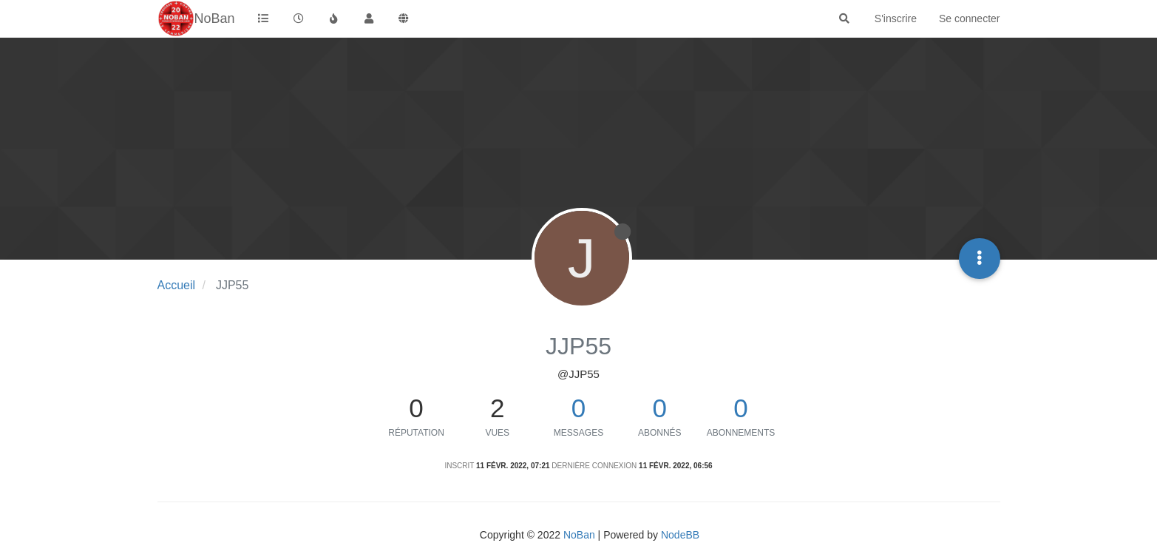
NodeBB (680, 535)
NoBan (579, 535)
